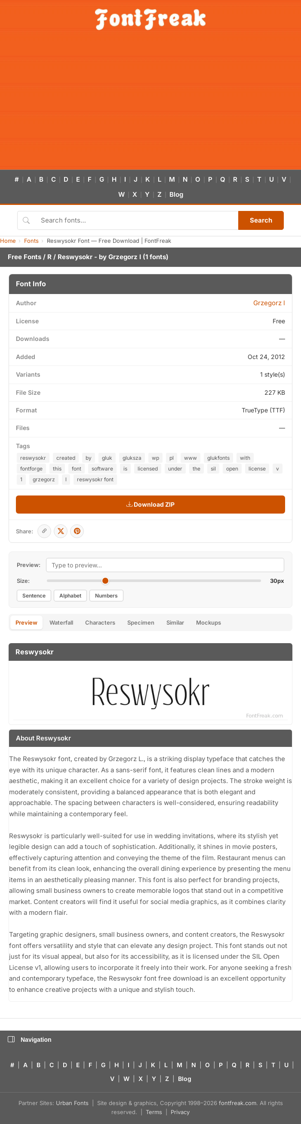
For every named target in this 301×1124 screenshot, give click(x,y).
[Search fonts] (136, 220)
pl (171, 458)
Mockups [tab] (208, 622)
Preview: (28, 564)
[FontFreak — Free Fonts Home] (150, 19)
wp (155, 458)
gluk (107, 458)
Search (261, 220)
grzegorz (44, 479)
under (175, 468)
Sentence (34, 595)
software (102, 468)
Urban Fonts (72, 1102)
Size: (23, 580)
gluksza (132, 458)
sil (213, 468)
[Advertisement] (150, 105)
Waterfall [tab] (61, 622)
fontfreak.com (237, 1102)
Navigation (30, 1039)
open (232, 468)
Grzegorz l (124, 257)
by (89, 458)
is (125, 468)
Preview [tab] (26, 622)
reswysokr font (95, 479)
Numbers (106, 595)
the (196, 468)
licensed (148, 468)
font (76, 468)
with (245, 458)
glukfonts (218, 458)
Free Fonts (24, 257)
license (257, 468)
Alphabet (70, 595)
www (190, 458)
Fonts (31, 240)
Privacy (180, 1112)
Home (8, 240)
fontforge (31, 468)
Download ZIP (150, 504)
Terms (154, 1112)
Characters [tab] (100, 622)
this (57, 468)
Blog (176, 194)
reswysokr (33, 458)
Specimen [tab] (140, 622)
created (65, 458)
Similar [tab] (175, 622)
